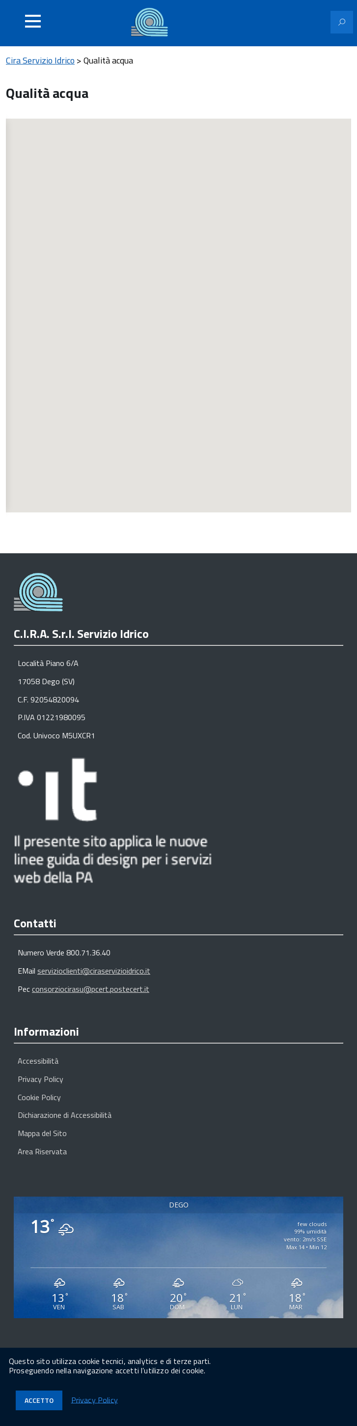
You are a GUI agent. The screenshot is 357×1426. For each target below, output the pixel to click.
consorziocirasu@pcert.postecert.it (90, 989)
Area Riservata (42, 1151)
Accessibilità (38, 1061)
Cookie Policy (39, 1097)
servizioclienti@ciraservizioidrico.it (93, 971)
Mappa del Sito (42, 1133)
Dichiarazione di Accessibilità (64, 1115)
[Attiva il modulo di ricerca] (341, 22)
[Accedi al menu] (33, 21)
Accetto (39, 1400)
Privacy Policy (40, 1079)
